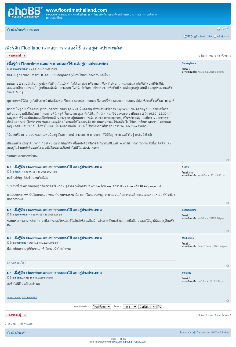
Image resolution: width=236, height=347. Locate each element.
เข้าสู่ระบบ (223, 36)
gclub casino (14, 297)
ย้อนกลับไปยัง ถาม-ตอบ (20, 324)
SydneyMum (21, 69)
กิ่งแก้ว (18, 171)
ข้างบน (227, 160)
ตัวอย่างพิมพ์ (218, 29)
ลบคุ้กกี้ (194, 332)
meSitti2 (19, 277)
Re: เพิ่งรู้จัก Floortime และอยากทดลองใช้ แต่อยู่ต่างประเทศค (54, 167)
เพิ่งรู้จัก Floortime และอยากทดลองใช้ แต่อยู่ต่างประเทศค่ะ (64, 47)
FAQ (189, 36)
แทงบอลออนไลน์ (16, 262)
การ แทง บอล (29, 297)
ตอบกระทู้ (16, 55)
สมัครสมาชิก (205, 36)
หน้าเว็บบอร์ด (18, 29)
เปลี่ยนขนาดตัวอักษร (225, 29)
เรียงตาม (125, 306)
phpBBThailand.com (135, 341)
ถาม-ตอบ (34, 29)
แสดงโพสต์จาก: (92, 306)
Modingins (20, 242)
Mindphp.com (115, 341)
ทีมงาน (184, 332)
